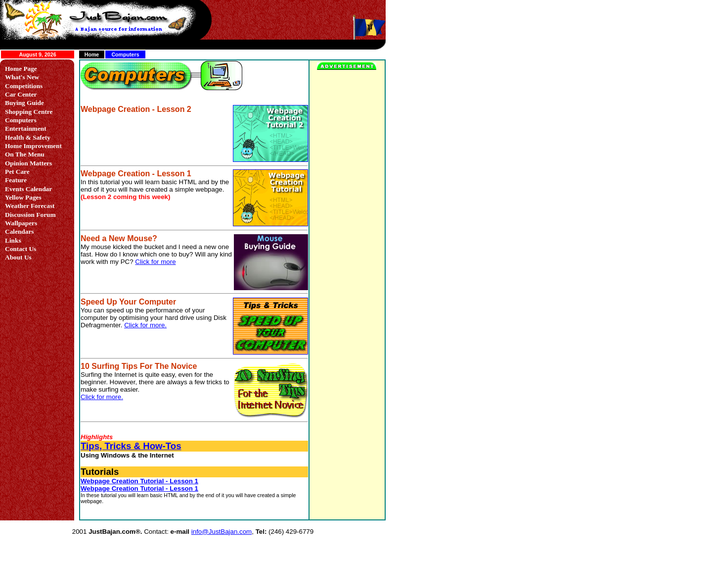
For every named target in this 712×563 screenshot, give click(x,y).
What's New (22, 77)
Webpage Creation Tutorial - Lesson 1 (139, 481)
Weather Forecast (30, 205)
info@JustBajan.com (221, 531)
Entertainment (25, 128)
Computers (21, 120)
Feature (16, 180)
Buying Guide (24, 102)
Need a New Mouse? (119, 238)
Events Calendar (28, 189)
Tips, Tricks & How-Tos (131, 446)
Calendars (19, 231)
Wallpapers (21, 223)
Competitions (24, 86)
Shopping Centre (28, 111)
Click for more (155, 261)
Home (92, 54)
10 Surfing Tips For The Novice (139, 366)
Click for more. (145, 325)
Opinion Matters (28, 163)
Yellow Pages (23, 197)
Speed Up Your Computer (128, 302)
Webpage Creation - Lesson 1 (136, 173)
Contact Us (20, 249)
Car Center (21, 94)
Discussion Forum (30, 214)
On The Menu (24, 154)
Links (13, 240)
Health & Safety (27, 137)
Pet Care (17, 171)
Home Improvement (33, 146)
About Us (18, 257)
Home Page (21, 68)
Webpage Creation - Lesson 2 (136, 109)
